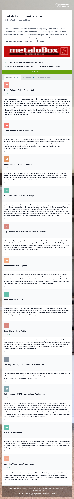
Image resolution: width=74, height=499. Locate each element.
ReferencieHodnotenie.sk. (51, 494)
